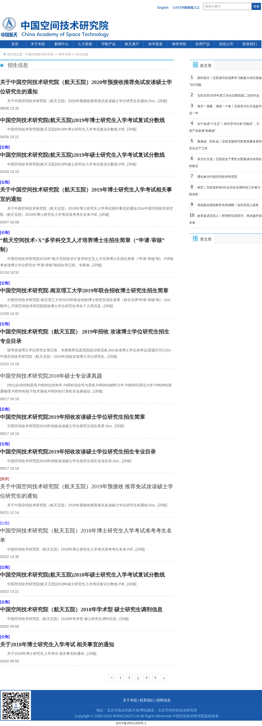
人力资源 (85, 44)
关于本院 (38, 44)
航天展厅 (132, 44)
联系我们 (250, 44)
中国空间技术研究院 (39, 54)
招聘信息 (163, 700)
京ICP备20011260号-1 (131, 723)
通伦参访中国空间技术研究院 (217, 176)
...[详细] (161, 101)
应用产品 (202, 44)
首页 (14, 44)
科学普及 (155, 44)
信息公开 (226, 44)
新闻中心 (61, 44)
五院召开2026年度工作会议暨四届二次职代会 (228, 95)
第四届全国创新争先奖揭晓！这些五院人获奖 (228, 205)
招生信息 (82, 54)
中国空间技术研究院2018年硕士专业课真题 (51, 376)
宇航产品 (108, 44)
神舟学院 (179, 44)
